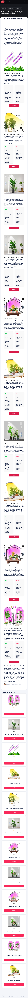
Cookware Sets (18, 8)
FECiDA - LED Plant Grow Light (11, 380)
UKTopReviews (23, 996)
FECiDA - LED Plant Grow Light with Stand (13, 134)
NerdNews (18, 996)
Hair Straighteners (11, 8)
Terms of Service (16, 991)
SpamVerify (8, 996)
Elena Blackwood (10, 684)
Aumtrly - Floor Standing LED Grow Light (13, 196)
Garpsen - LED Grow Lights (10, 318)
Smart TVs (4, 8)
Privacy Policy (9, 991)
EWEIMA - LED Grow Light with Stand (12, 628)
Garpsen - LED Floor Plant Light (11, 443)
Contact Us (23, 991)
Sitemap (5, 991)
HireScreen (13, 996)
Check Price (14, 105)
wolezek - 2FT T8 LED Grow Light (12, 73)
